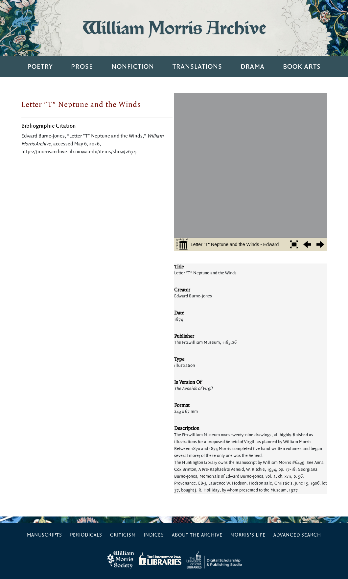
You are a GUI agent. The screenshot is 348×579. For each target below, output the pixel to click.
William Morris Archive (174, 27)
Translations (197, 66)
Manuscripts (44, 535)
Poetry (40, 66)
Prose (82, 66)
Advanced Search (297, 535)
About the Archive (197, 535)
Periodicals (86, 535)
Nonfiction (132, 66)
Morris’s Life (248, 535)
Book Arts (302, 66)
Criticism (123, 535)
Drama (253, 66)
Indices (154, 535)
